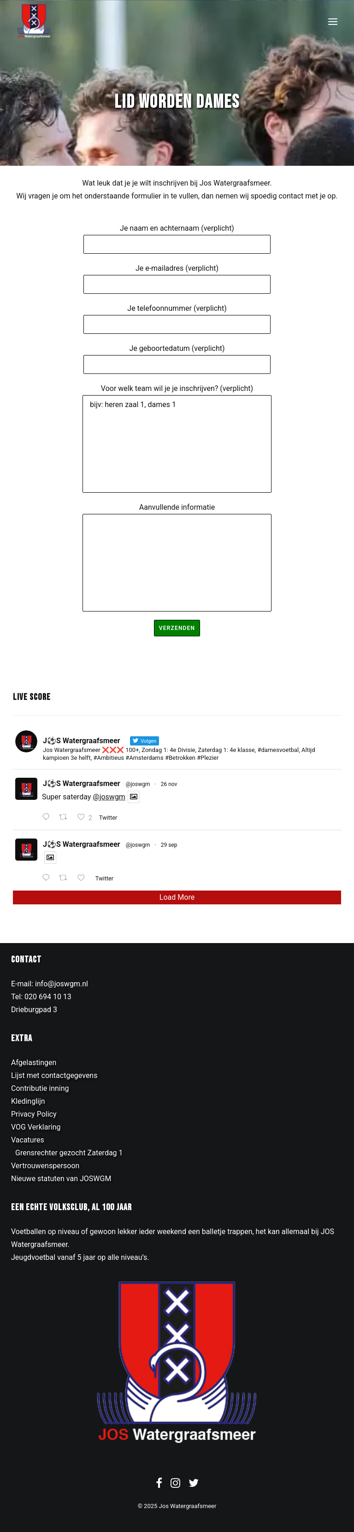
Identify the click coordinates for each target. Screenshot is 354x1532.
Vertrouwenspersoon (45, 1165)
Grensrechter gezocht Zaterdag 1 (69, 1152)
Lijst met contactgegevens (54, 1075)
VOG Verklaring (36, 1127)
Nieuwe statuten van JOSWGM (61, 1178)
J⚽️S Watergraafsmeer (81, 783)
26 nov (169, 784)
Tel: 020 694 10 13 (41, 996)
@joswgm (138, 784)
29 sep (169, 845)
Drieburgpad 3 (34, 1009)
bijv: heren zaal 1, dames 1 (177, 444)
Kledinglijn (28, 1101)
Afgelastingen (33, 1062)
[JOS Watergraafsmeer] (34, 21)
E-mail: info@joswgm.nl (49, 983)
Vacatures (27, 1140)
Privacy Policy (34, 1114)
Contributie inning (40, 1088)
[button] (333, 21)
